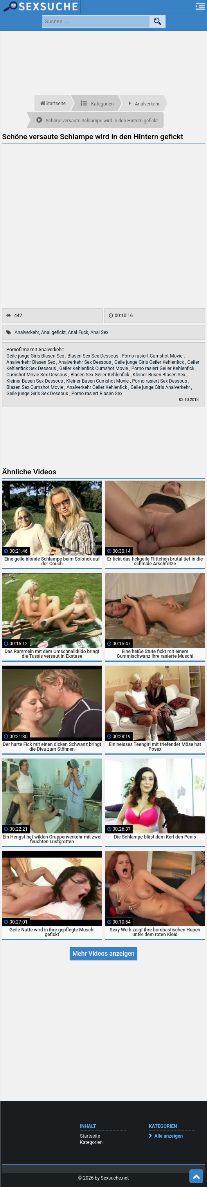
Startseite (90, 1136)
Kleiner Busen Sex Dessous (35, 381)
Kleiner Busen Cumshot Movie (98, 381)
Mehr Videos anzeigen (103, 953)
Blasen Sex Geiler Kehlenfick (100, 375)
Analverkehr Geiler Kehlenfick (97, 387)
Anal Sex (99, 332)
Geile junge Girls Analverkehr (160, 387)
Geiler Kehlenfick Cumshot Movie (94, 368)
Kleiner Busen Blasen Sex (160, 375)
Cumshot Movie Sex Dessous (37, 375)
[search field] (96, 21)
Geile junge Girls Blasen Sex (35, 356)
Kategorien (91, 1142)
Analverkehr (26, 332)
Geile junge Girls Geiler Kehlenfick (149, 362)
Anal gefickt (53, 332)
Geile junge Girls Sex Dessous (37, 393)
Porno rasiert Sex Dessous (160, 381)
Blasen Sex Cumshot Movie (35, 387)
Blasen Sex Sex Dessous (93, 356)
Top (196, 1176)
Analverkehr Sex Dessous (85, 362)
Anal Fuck (78, 332)
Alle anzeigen (168, 1136)
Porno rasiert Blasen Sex (96, 393)
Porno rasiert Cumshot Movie (153, 356)
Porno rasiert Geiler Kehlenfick (163, 368)
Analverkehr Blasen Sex (31, 362)
